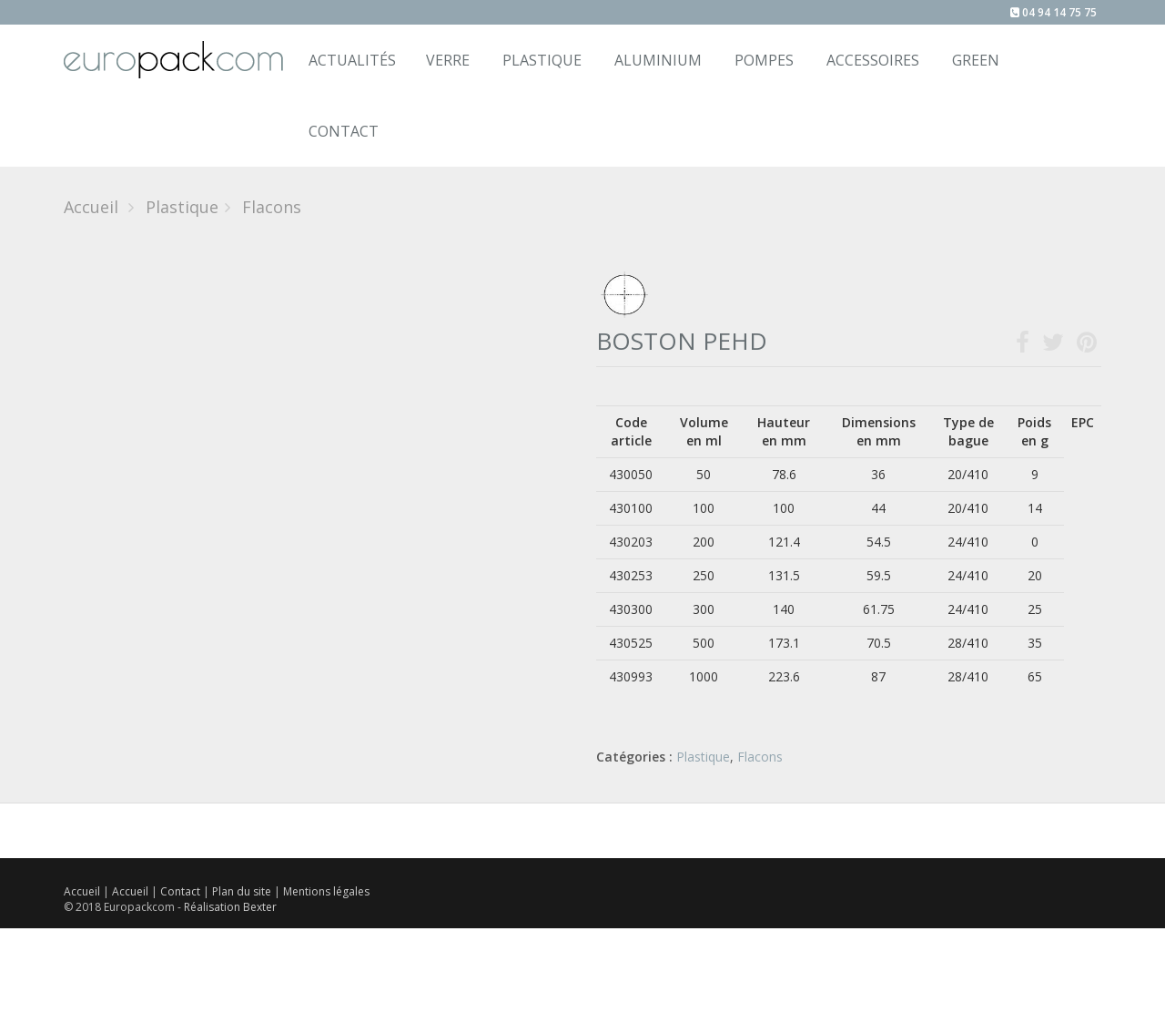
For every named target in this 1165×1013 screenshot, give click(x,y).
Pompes (764, 60)
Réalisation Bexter (230, 907)
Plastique (542, 60)
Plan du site (243, 891)
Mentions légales (326, 891)
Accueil (91, 207)
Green (975, 60)
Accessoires (872, 60)
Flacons (760, 756)
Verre (448, 60)
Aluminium (658, 60)
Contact (181, 891)
